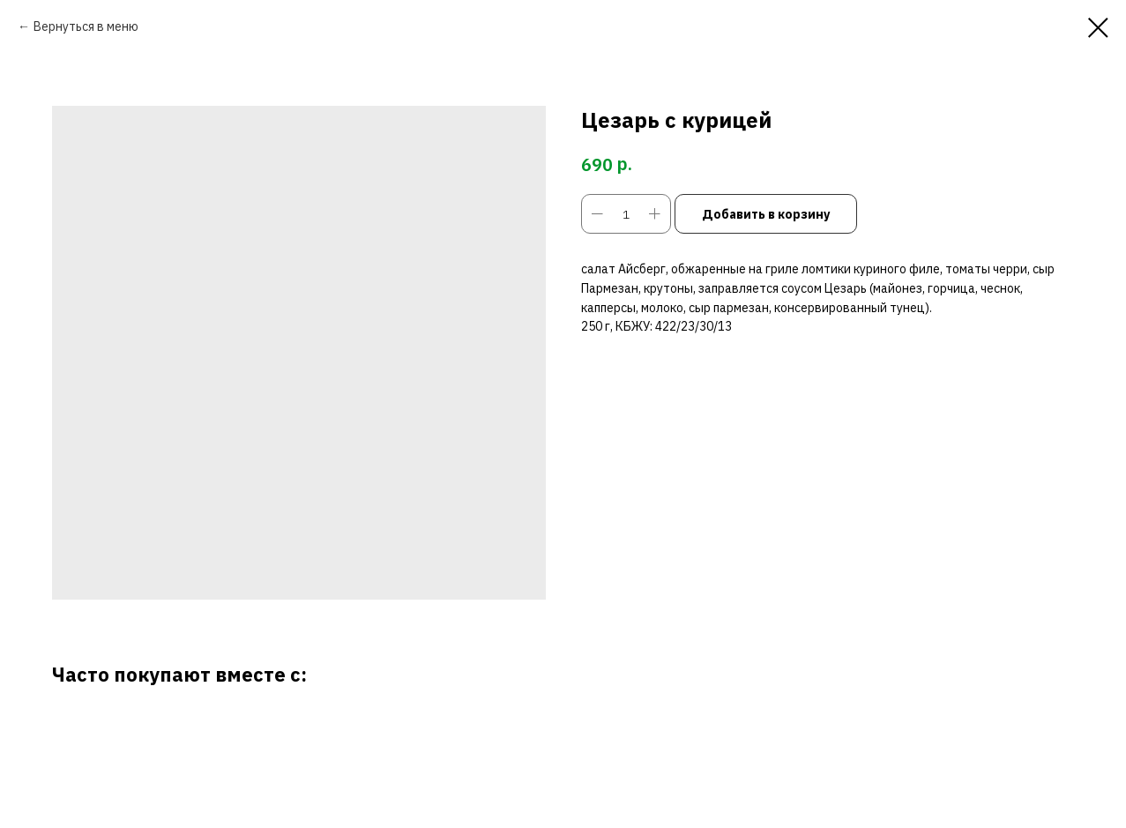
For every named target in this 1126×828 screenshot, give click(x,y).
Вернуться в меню (86, 26)
